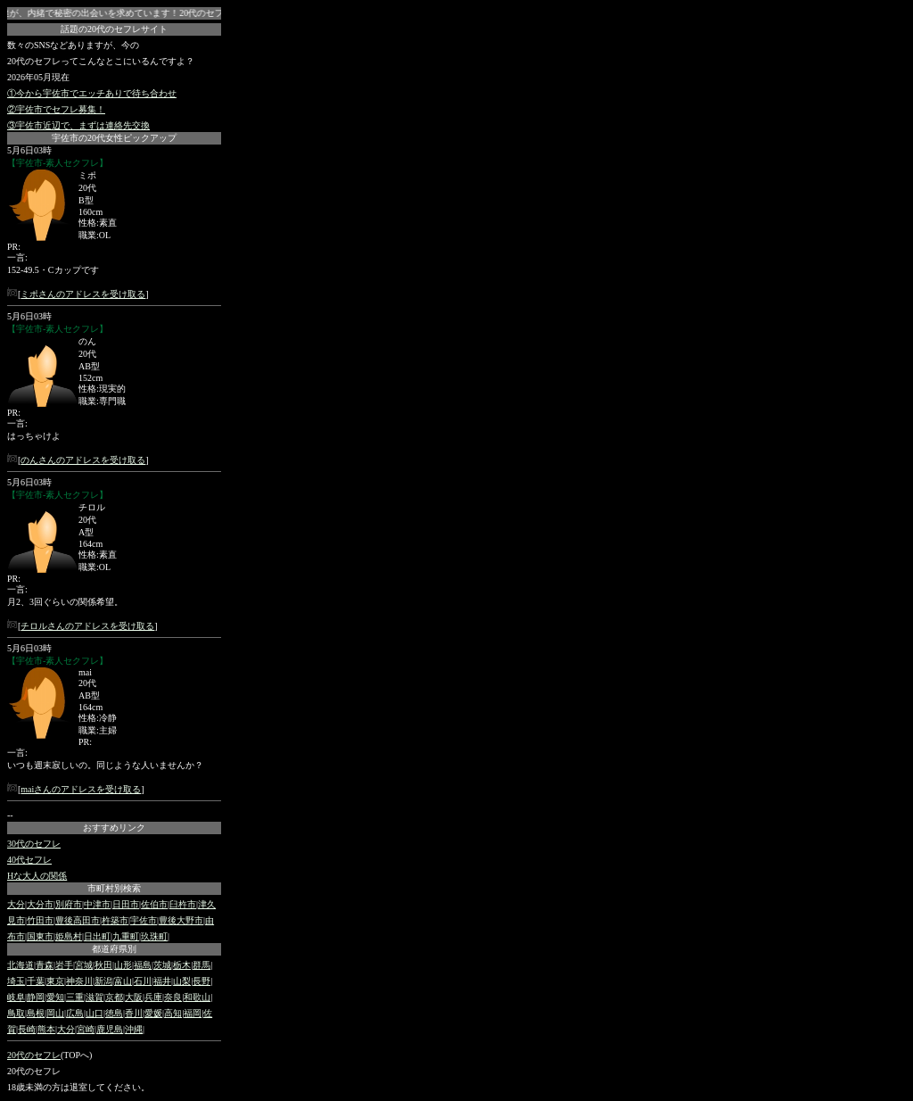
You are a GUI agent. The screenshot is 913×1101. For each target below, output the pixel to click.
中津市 (97, 904)
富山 (123, 981)
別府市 (68, 904)
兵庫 (153, 997)
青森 (44, 965)
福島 (143, 965)
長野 (201, 981)
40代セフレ (29, 860)
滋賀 (94, 997)
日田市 (125, 904)
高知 (173, 1013)
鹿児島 (109, 1029)
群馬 (201, 965)
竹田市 (40, 920)
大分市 (40, 904)
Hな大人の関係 (37, 876)
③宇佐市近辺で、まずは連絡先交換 (78, 125)
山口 (94, 1013)
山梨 (182, 981)
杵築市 (115, 920)
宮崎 (86, 1029)
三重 (75, 997)
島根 (36, 1013)
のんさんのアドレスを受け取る (83, 460)
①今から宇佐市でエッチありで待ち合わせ (92, 93)
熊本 (46, 1029)
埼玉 (16, 981)
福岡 (193, 1013)
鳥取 (16, 1013)
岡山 (55, 1013)
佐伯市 (154, 904)
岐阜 (16, 997)
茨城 (162, 965)
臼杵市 (182, 904)
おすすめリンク (114, 827)
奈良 (173, 997)
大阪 (134, 997)
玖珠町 (154, 936)
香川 (134, 1013)
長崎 (27, 1029)
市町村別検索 (114, 888)
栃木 (182, 965)
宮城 (84, 965)
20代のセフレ (34, 1055)
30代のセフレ (34, 844)
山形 (123, 965)
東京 (55, 981)
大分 (16, 904)
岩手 (64, 965)
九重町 (125, 936)
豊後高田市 (77, 920)
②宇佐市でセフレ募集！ (56, 109)
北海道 (20, 965)
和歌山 (197, 997)
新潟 (103, 981)
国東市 (40, 936)
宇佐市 (143, 920)
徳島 (114, 1013)
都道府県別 (114, 949)
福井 (162, 981)
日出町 (97, 936)
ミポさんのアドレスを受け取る (83, 294)
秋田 (103, 965)
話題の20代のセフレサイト (114, 29)
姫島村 (68, 936)
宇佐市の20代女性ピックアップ (114, 138)
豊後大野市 (181, 920)
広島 (75, 1013)
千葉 (36, 981)
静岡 (36, 997)
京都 (114, 997)
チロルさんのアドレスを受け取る (87, 626)
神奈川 (79, 981)
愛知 (55, 997)
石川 (143, 981)
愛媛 (153, 1013)
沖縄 (134, 1029)
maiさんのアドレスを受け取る (81, 789)
